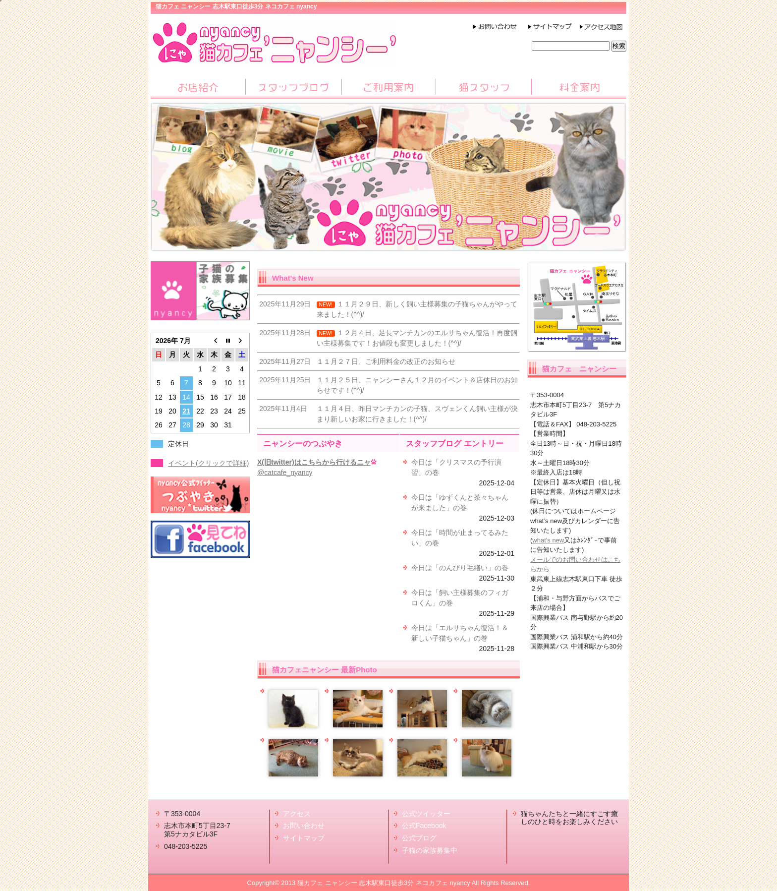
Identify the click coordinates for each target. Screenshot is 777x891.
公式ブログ (419, 838)
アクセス (297, 814)
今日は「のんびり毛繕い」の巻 (459, 568)
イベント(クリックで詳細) (208, 463)
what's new (548, 540)
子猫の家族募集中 (429, 850)
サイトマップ (304, 838)
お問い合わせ (304, 826)
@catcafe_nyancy (285, 472)
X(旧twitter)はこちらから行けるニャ (314, 462)
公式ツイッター (426, 814)
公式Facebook (424, 826)
